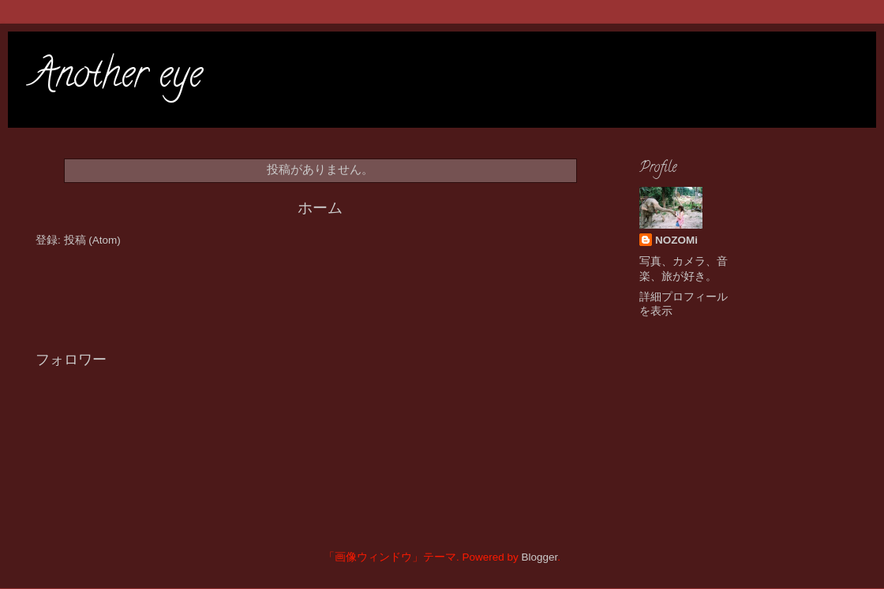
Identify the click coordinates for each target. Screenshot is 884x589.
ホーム (320, 207)
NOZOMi (676, 240)
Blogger (539, 557)
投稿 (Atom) (92, 240)
